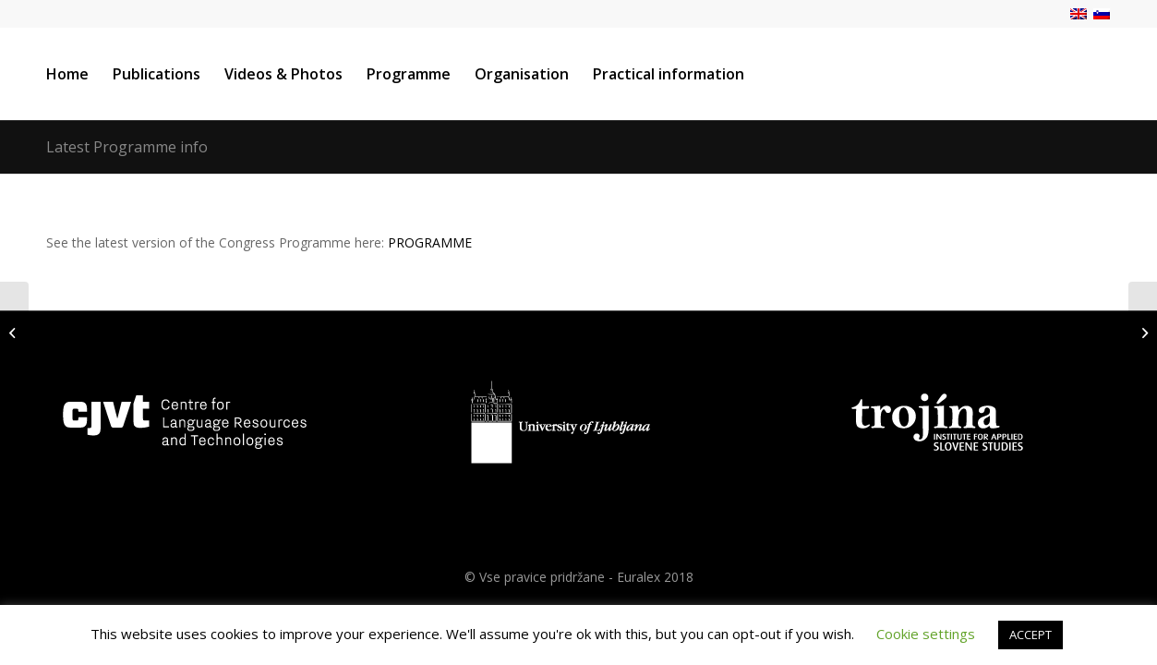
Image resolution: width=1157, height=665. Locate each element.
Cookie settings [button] (925, 633)
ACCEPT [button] (1030, 634)
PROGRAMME (430, 242)
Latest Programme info (127, 147)
